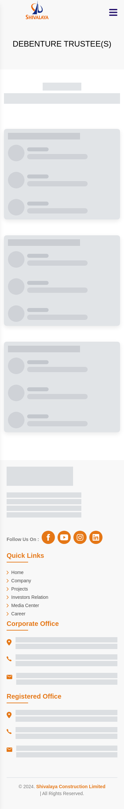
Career (16, 613)
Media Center (23, 605)
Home (15, 572)
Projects (17, 589)
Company (19, 580)
